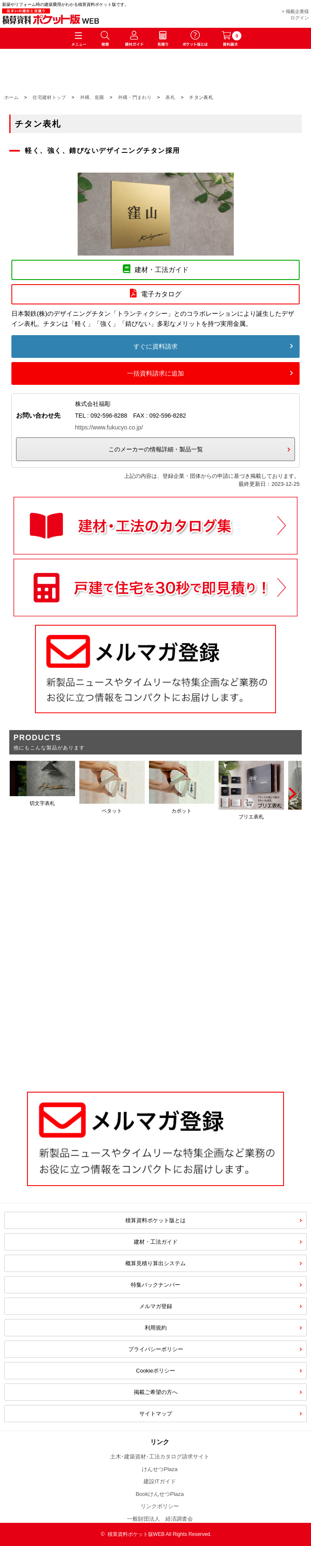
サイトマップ (155, 1413)
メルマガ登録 (155, 1306)
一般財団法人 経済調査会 (160, 1519)
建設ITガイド (159, 1481)
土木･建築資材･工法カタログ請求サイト (159, 1456)
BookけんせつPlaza (159, 1494)
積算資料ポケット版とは (155, 1220)
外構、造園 (92, 97)
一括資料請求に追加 (155, 373)
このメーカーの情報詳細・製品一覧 (155, 449)
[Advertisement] (155, 1012)
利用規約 (156, 1328)
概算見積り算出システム (155, 1263)
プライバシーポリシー (155, 1349)
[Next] (291, 793)
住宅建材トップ (49, 97)
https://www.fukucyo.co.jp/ (109, 427)
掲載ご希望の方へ (156, 1392)
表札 (170, 97)
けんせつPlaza (160, 1469)
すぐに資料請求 (155, 346)
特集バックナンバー (155, 1285)
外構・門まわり (134, 97)
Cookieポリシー (155, 1370)
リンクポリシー (160, 1506)
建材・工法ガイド (156, 1242)
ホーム (11, 97)
